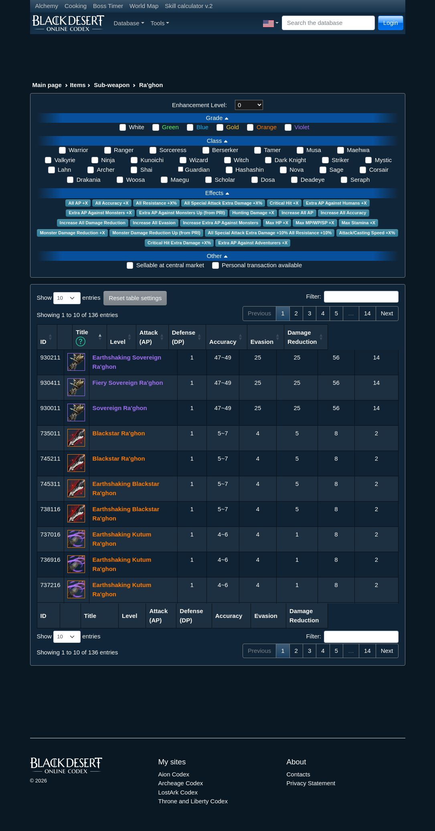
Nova (296, 169)
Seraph (360, 179)
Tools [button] (160, 23)
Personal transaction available (262, 265)
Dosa (268, 179)
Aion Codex (174, 773)
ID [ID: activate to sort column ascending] (43, 340)
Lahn (64, 169)
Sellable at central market (170, 265)
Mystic (383, 159)
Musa (313, 149)
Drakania (89, 179)
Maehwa (358, 149)
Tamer (272, 149)
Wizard (198, 159)
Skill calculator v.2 (188, 5)
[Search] (328, 23)
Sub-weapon (111, 84)
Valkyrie (65, 159)
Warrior (78, 149)
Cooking (76, 5)
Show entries (69, 298)
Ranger (124, 149)
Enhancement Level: (199, 105)
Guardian (197, 169)
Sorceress (172, 149)
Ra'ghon (151, 84)
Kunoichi (152, 159)
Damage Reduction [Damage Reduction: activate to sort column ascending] (372, 337)
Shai (146, 169)
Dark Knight (290, 159)
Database (129, 23)
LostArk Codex (178, 791)
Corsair (378, 169)
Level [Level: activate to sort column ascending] (186, 340)
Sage (336, 169)
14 (367, 313)
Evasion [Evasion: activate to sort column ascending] (332, 340)
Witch (241, 159)
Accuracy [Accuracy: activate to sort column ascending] (293, 340)
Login (390, 22)
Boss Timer (108, 5)
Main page (47, 84)
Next (387, 313)
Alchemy (47, 5)
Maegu (179, 179)
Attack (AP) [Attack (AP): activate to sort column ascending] (218, 337)
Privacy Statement (311, 782)
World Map (143, 5)
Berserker (225, 149)
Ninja (108, 159)
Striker (340, 159)
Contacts (298, 773)
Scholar (225, 179)
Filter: (352, 297)
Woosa (135, 179)
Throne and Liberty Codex (193, 800)
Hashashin (249, 169)
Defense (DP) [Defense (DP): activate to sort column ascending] (253, 337)
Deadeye (313, 179)
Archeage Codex (180, 782)
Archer (106, 169)
